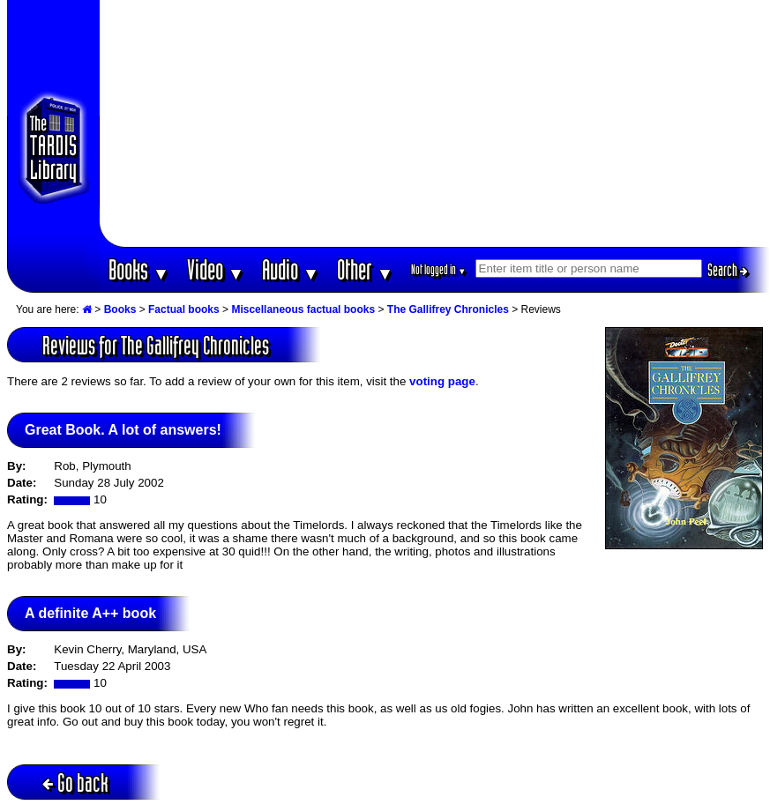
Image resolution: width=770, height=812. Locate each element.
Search (727, 269)
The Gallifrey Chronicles (448, 309)
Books (138, 269)
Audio (290, 269)
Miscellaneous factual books (303, 309)
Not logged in (439, 269)
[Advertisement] (434, 123)
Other (365, 269)
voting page (442, 381)
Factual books (184, 309)
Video (215, 269)
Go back (75, 782)
